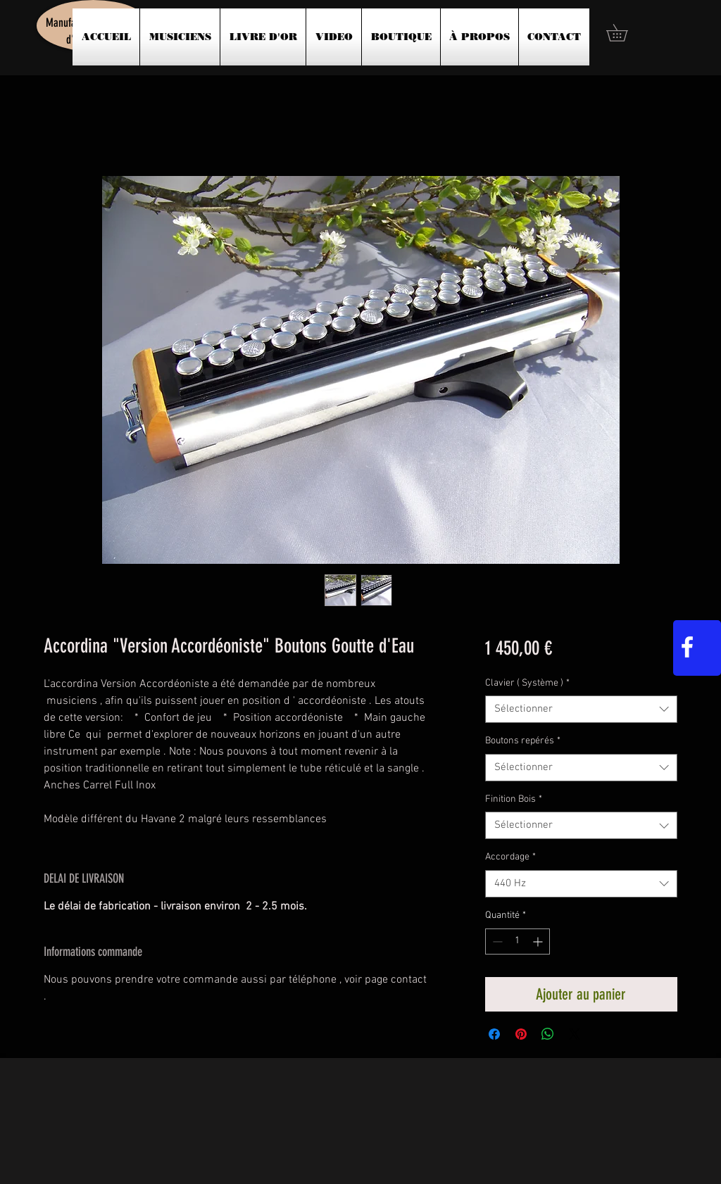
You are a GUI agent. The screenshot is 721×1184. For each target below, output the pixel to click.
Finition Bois (513, 799)
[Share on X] (574, 1034)
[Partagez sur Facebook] (494, 1034)
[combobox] (581, 709)
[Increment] (539, 941)
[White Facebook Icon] (687, 647)
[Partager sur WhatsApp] (547, 1034)
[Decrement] (496, 941)
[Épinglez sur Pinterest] (521, 1034)
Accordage (510, 857)
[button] (625, 33)
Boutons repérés (522, 741)
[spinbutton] (517, 941)
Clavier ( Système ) (527, 683)
